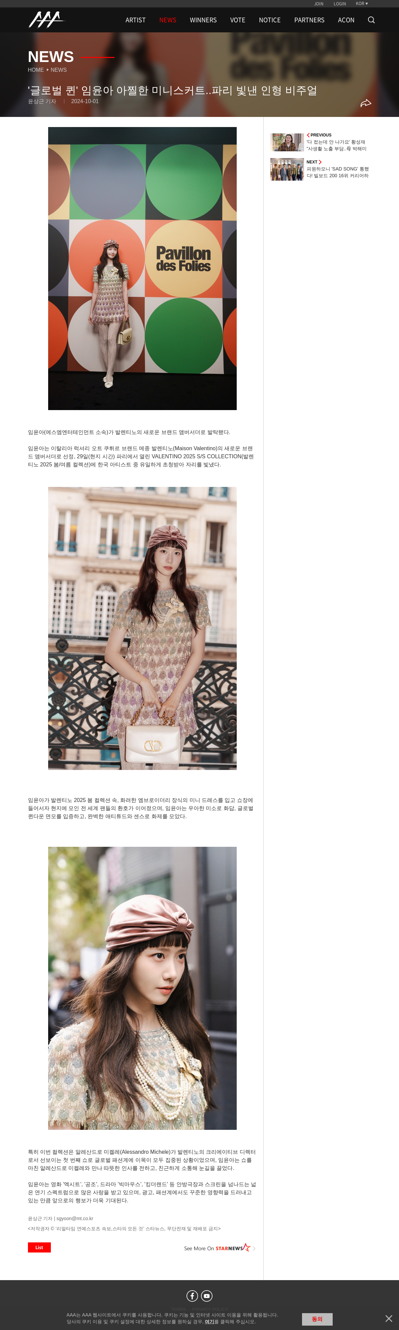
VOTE (237, 20)
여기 (209, 1321)
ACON (346, 20)
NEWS (167, 20)
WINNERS (203, 20)
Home (36, 70)
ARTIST (136, 20)
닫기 (389, 1318)
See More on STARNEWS (220, 1247)
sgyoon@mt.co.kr (75, 1218)
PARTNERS (309, 20)
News (59, 70)
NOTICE (270, 20)
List (39, 1247)
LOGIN (340, 4)
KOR (360, 3)
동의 (317, 1319)
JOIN (319, 4)
